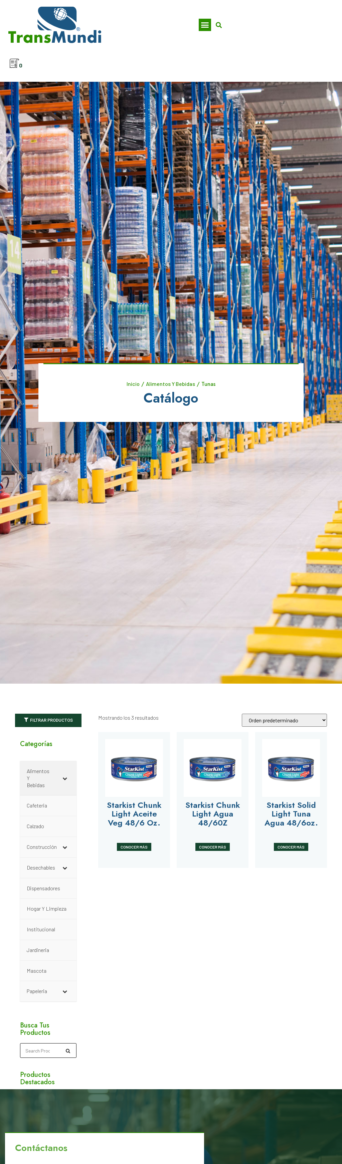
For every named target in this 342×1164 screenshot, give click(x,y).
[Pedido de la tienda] (284, 720)
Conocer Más (134, 847)
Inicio (133, 384)
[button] (205, 25)
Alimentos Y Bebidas (170, 384)
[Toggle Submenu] (64, 784)
